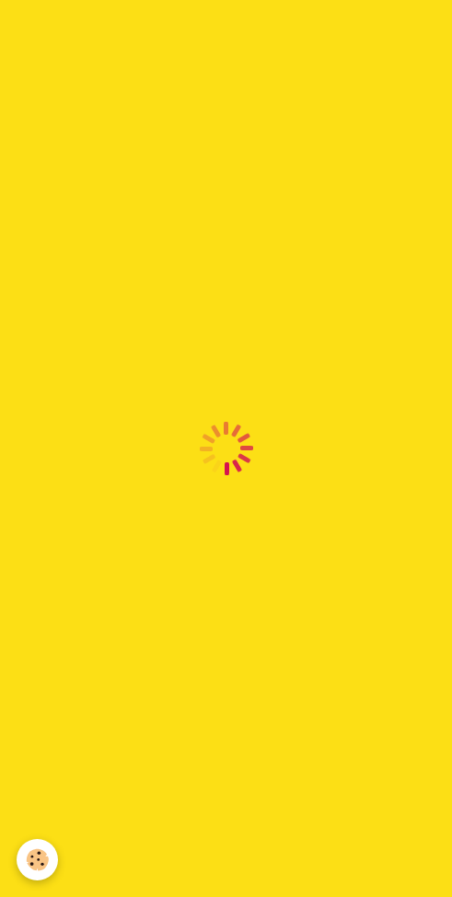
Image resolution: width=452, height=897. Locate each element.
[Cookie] (37, 859)
